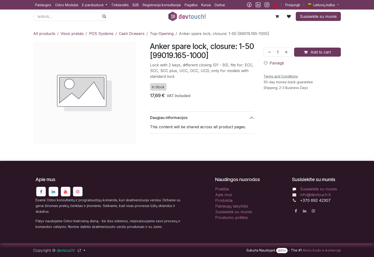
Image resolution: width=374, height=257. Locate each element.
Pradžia (222, 189)
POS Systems (101, 33)
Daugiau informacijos (168, 117)
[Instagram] (267, 5)
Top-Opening (162, 33)
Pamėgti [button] (274, 63)
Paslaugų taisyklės (231, 206)
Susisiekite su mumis (318, 16)
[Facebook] (249, 5)
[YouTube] (276, 5)
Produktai (224, 200)
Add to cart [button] (317, 52)
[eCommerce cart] (277, 16)
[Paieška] (104, 16)
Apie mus (223, 194)
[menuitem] (43, 4)
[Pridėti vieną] (287, 52)
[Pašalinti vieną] (268, 52)
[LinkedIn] (258, 5)
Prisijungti (292, 5)
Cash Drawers (132, 33)
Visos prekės (72, 33)
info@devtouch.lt (315, 194)
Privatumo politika (231, 217)
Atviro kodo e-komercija (322, 250)
